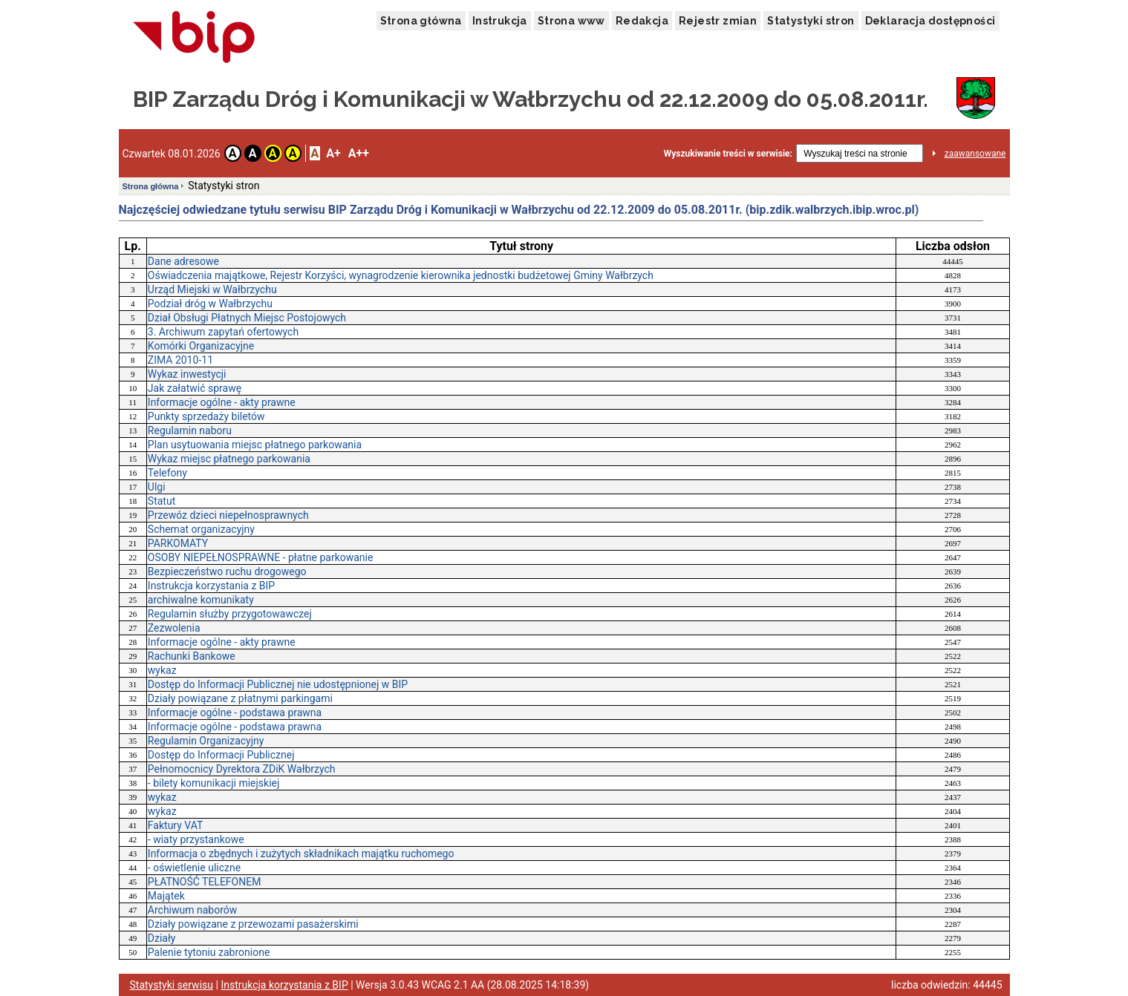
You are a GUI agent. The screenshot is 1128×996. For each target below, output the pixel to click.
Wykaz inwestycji (187, 374)
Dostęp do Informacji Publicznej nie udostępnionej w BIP (278, 684)
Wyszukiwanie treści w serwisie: (728, 153)
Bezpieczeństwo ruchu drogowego (227, 571)
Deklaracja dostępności (930, 21)
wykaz (162, 670)
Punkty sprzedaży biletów (206, 416)
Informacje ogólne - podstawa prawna (235, 712)
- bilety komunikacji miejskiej (214, 783)
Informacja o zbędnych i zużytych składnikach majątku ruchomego (301, 853)
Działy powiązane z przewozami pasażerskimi (253, 924)
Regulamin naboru (190, 430)
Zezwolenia (174, 628)
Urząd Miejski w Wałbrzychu (212, 289)
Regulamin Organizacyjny (206, 741)
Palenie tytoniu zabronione (209, 952)
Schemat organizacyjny (201, 529)
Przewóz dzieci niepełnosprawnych (228, 515)
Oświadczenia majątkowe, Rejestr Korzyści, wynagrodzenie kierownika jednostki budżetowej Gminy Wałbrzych (400, 275)
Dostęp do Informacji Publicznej (221, 755)
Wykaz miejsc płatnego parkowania (229, 459)
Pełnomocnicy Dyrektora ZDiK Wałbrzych (242, 769)
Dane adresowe (183, 261)
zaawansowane (975, 153)
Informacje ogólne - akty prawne (222, 402)
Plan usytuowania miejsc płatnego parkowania (255, 445)
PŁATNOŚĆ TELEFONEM (204, 882)
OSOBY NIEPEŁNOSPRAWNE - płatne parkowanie (261, 557)
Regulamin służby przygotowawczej (230, 614)
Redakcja (642, 21)
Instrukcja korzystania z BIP (211, 586)
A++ (358, 153)
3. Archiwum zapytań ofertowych (223, 332)
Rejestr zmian (718, 21)
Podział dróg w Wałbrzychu (210, 303)
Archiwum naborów (192, 910)
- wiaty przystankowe (196, 839)
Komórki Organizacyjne (201, 346)
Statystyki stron (810, 21)
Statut (161, 501)
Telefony (167, 473)
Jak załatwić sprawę (194, 388)
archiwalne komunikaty (201, 600)
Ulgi (157, 487)
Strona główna (421, 21)
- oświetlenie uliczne (194, 868)
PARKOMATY (178, 543)
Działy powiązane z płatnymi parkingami (240, 698)
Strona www (571, 21)
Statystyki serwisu (172, 985)
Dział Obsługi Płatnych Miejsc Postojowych (247, 318)
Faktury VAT (175, 825)
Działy (162, 938)
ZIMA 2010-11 (180, 360)
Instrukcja (499, 21)
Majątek (166, 896)
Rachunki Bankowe (191, 656)
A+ (333, 153)
